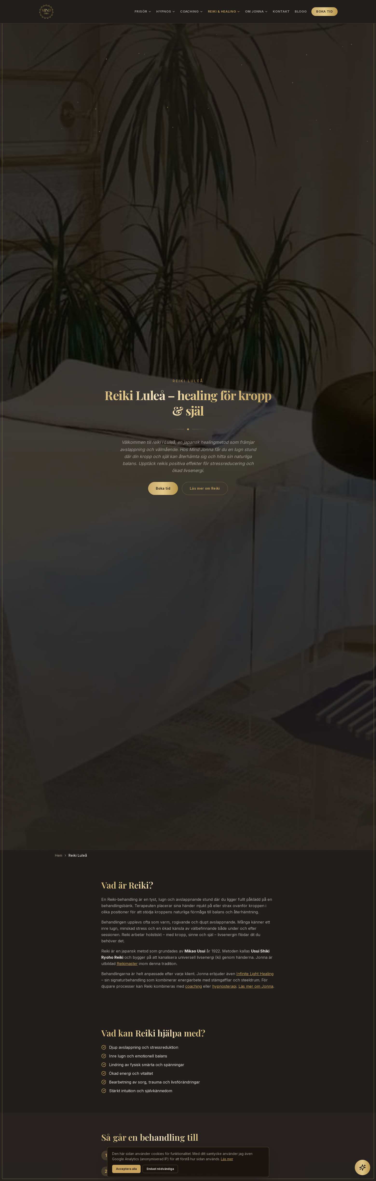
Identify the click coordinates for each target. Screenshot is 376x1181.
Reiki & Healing (224, 11)
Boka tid (324, 11)
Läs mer (227, 1159)
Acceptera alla (126, 1169)
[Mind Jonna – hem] (46, 11)
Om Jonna (256, 11)
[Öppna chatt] (362, 1167)
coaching (193, 986)
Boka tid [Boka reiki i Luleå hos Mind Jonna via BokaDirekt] (163, 488)
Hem (58, 855)
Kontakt (281, 11)
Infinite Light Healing (254, 973)
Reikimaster (127, 963)
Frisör (143, 11)
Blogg (301, 11)
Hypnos (165, 11)
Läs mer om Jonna (256, 986)
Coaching (191, 11)
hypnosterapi (224, 986)
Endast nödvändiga (160, 1169)
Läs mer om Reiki (205, 488)
